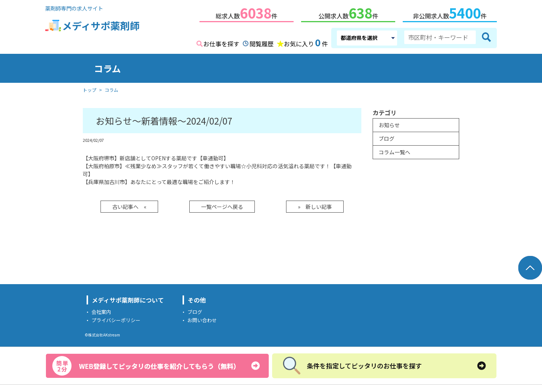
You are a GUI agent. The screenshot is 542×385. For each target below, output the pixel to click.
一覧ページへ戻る (222, 205)
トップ (89, 88)
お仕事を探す (221, 42)
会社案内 (101, 310)
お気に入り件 (306, 41)
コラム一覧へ (394, 150)
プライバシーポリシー (115, 318)
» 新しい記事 (315, 205)
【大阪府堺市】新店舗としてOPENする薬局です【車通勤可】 (156, 156)
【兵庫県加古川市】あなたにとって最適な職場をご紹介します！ (159, 180)
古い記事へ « (129, 205)
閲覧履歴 (262, 42)
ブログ (386, 137)
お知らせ (389, 123)
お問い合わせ (202, 318)
